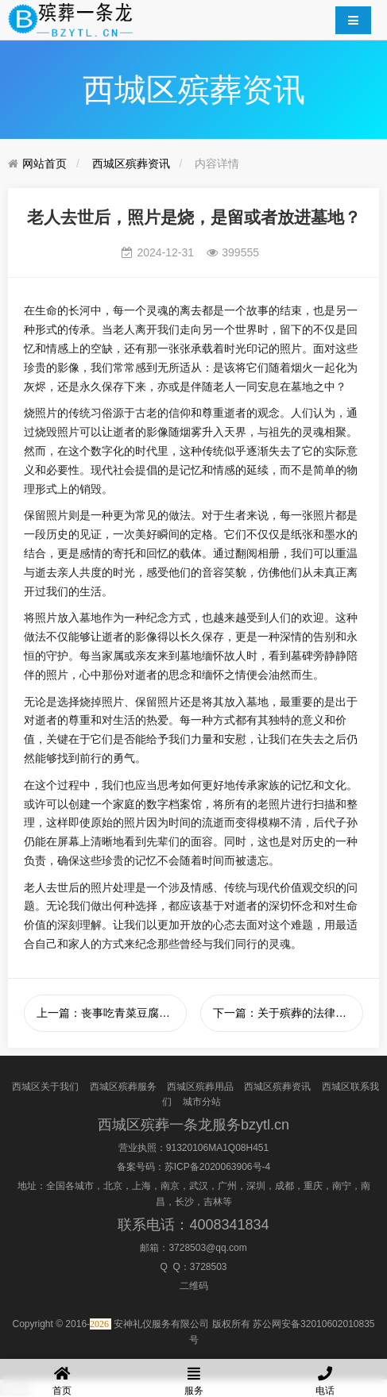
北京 (112, 1185)
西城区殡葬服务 (123, 1086)
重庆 (313, 1185)
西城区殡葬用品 (200, 1086)
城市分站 (202, 1101)
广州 (227, 1185)
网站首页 (44, 163)
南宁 (341, 1185)
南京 (170, 1185)
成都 (284, 1185)
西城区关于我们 (45, 1086)
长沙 (184, 1201)
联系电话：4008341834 (193, 1225)
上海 (141, 1185)
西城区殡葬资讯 (131, 163)
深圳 (255, 1185)
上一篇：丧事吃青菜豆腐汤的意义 (112, 1012)
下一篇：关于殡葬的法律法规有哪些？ (288, 1012)
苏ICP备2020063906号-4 (217, 1166)
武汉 (198, 1185)
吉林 (213, 1201)
